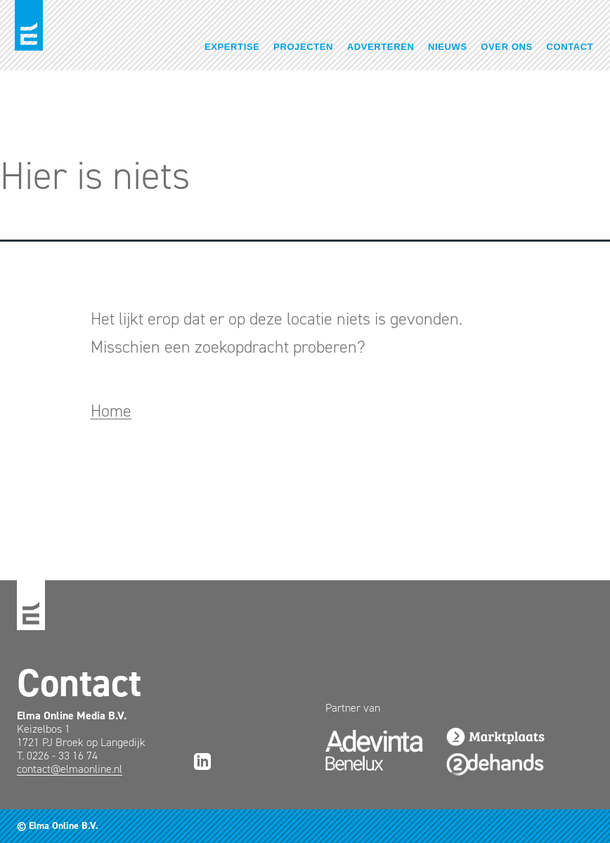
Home (111, 411)
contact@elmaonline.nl (69, 769)
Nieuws (447, 46)
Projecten (303, 46)
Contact (570, 46)
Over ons (507, 46)
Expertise (232, 46)
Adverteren (381, 46)
